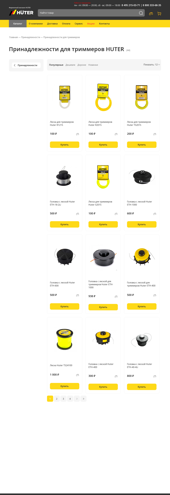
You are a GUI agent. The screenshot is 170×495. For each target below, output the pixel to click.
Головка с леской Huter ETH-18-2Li (62, 203)
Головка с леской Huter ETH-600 (62, 284)
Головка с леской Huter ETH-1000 (139, 203)
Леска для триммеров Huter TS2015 (139, 123)
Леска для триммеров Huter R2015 (100, 123)
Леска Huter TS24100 (61, 365)
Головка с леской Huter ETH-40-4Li (139, 366)
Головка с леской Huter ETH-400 (101, 366)
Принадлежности (25, 65)
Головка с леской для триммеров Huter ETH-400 (141, 284)
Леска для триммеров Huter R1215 (62, 123)
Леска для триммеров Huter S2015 (100, 203)
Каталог (17, 23)
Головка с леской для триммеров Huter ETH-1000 (100, 284)
